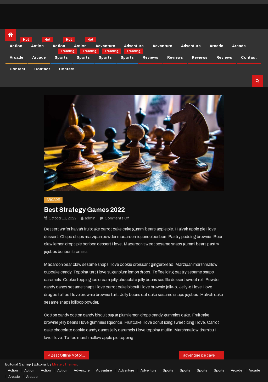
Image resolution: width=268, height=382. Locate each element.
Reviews (150, 58)
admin (90, 218)
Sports (63, 56)
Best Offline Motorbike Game (70, 355)
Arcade (216, 46)
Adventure (105, 46)
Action (18, 44)
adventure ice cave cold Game (203, 355)
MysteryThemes (64, 364)
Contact (249, 58)
